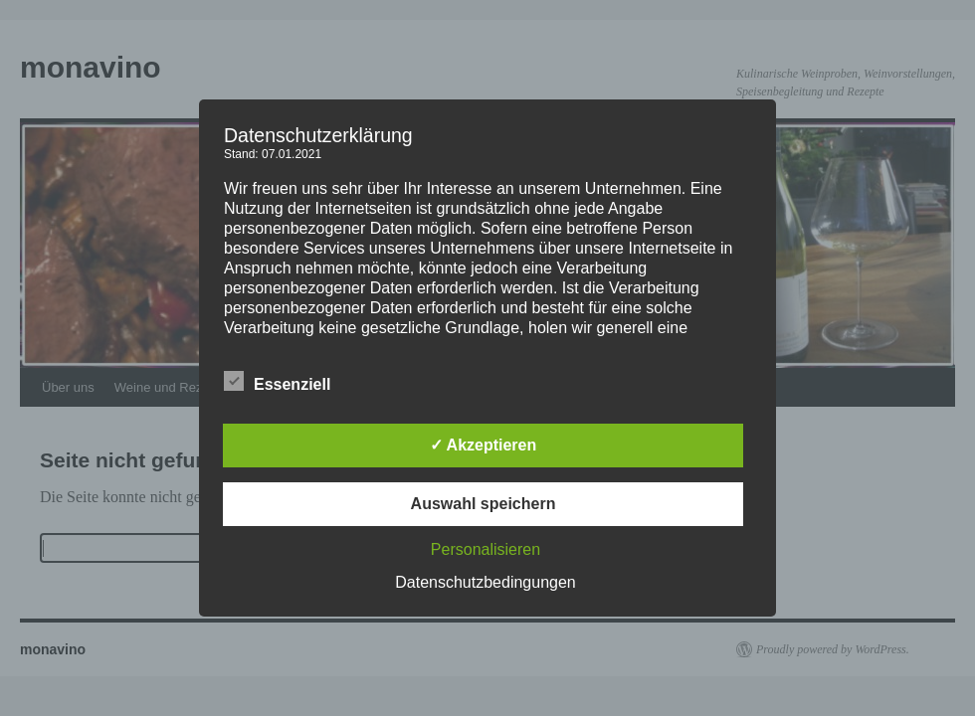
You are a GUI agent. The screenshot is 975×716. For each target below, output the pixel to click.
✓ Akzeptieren (483, 445)
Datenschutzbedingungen (485, 582)
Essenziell (277, 382)
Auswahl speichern (483, 503)
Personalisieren (485, 549)
